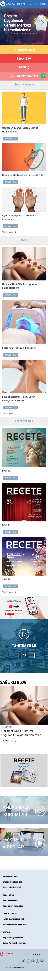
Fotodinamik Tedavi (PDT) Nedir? (19, 347)
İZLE (24, 655)
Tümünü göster (9, 232)
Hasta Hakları (8, 895)
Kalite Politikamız (10, 913)
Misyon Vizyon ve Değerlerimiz (16, 924)
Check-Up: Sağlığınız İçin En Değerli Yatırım (24, 175)
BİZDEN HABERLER (24, 84)
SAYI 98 (6, 471)
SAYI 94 (6, 579)
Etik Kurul (6, 932)
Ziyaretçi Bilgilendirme (12, 882)
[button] (42, 23)
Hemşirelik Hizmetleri (12, 887)
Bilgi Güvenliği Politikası (13, 938)
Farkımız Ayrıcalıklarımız (13, 919)
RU (30, 4)
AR (24, 4)
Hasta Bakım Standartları (13, 906)
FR (35, 4)
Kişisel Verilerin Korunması (14, 943)
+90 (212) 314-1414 (32, 954)
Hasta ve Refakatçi (10, 900)
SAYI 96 (6, 525)
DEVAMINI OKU (10, 139)
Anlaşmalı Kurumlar (11, 876)
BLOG (24, 239)
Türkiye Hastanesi (17, 968)
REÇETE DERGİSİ (24, 421)
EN (18, 4)
